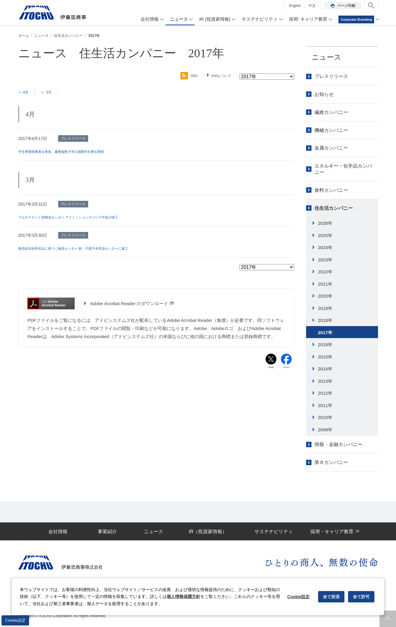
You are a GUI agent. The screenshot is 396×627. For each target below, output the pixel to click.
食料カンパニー (331, 190)
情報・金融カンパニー (338, 444)
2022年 (325, 271)
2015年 (325, 356)
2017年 (325, 332)
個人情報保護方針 (183, 596)
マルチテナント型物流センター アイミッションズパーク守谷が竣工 (81, 217)
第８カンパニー (331, 462)
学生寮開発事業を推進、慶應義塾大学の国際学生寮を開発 (72, 151)
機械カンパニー (331, 130)
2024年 (325, 247)
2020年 (325, 296)
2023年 (325, 259)
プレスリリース (331, 76)
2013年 (325, 381)
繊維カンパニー (331, 112)
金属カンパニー (331, 147)
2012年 (325, 393)
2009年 (325, 429)
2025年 (325, 235)
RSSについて (218, 75)
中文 (312, 6)
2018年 (325, 320)
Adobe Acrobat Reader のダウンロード (132, 303)
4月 (27, 91)
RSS (181, 76)
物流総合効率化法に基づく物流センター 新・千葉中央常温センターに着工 (88, 248)
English (295, 6)
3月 (53, 91)
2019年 (325, 308)
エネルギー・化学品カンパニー (343, 169)
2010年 (325, 417)
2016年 (325, 344)
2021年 (325, 284)
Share (286, 368)
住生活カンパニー (333, 208)
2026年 (325, 223)
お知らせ (324, 94)
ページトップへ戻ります (388, 619)
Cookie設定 (15, 620)
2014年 (325, 368)
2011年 (325, 405)
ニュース (326, 57)
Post (271, 368)
